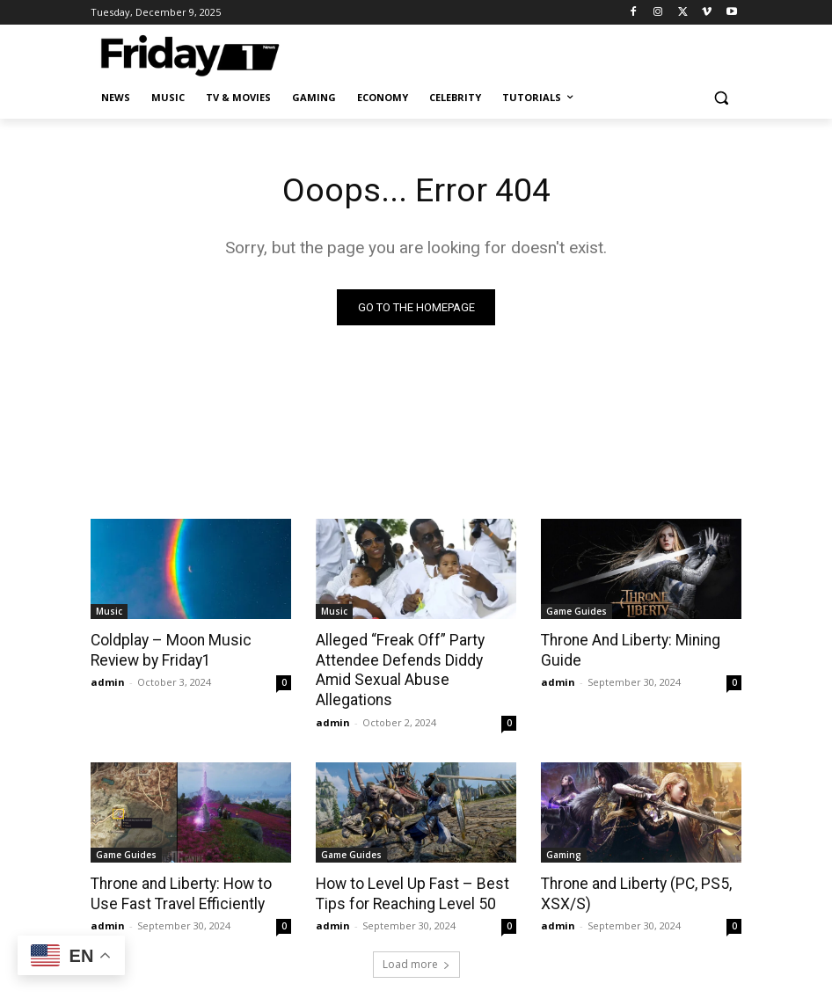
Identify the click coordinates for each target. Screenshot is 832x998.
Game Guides (576, 611)
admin (108, 681)
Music (109, 611)
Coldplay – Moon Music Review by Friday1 (168, 649)
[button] (720, 98)
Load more (416, 942)
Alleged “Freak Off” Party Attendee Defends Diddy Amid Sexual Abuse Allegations (416, 659)
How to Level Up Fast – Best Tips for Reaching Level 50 (408, 871)
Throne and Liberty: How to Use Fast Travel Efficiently (179, 871)
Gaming (563, 833)
